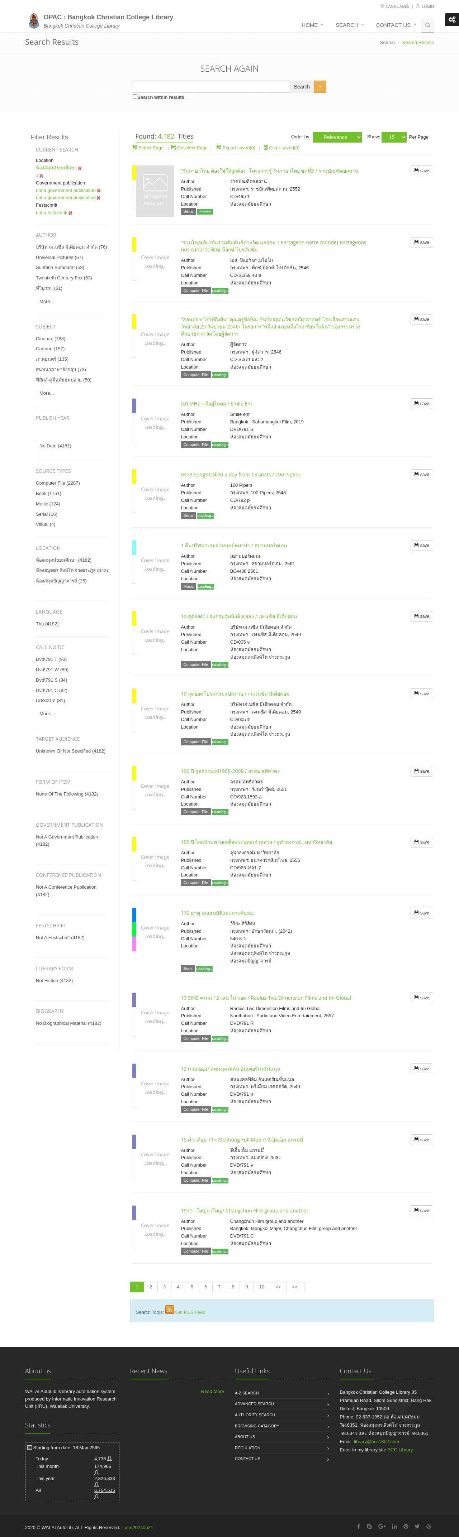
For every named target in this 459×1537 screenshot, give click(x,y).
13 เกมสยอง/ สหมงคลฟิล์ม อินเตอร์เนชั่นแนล (230, 1068)
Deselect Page (189, 147)
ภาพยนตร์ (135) (52, 359)
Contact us (393, 25)
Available (205, 211)
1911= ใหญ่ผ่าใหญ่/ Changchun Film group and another (245, 1210)
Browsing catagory (257, 1426)
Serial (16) (46, 514)
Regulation (247, 1448)
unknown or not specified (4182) (70, 751)
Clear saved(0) (281, 147)
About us (245, 1437)
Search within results (160, 97)
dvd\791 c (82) (51, 690)
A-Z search (247, 1393)
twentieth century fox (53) (64, 277)
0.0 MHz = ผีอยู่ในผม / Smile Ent (216, 403)
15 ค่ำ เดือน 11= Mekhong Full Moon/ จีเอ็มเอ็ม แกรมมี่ (242, 1139)
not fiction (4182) (54, 980)
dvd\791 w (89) (52, 669)
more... (46, 301)
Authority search (255, 1415)
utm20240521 (139, 1527)
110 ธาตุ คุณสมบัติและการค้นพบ (217, 912)
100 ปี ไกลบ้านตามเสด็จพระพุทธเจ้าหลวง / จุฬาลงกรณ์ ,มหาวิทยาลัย (256, 842)
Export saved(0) (239, 147)
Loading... (220, 291)
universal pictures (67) (59, 257)
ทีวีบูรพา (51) (49, 288)
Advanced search (254, 1404)
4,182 (166, 136)
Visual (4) (46, 524)
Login (425, 6)
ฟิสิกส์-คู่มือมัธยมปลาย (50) (63, 380)
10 (261, 1286)
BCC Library (400, 1449)
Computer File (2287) (58, 483)
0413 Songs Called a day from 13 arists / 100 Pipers (240, 474)
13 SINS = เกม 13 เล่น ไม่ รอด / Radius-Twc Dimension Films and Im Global (266, 997)
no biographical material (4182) (68, 1023)
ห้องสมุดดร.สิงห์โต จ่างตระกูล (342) (72, 570)
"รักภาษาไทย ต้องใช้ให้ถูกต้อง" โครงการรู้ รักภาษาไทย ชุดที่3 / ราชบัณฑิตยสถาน (270, 170)
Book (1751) (48, 493)
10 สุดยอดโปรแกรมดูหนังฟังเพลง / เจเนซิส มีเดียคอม (239, 616)
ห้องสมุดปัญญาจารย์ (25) (61, 580)
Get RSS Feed (190, 1312)
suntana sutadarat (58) (60, 267)
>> (278, 1286)
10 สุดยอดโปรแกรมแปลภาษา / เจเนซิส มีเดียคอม (235, 693)
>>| (295, 1286)
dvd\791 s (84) (51, 680)
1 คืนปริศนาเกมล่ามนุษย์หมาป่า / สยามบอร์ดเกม (234, 545)
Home (310, 25)
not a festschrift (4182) (60, 937)
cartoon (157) (50, 348)
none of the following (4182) (67, 794)
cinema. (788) (50, 338)
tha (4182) (47, 623)
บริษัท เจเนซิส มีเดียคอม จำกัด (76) (71, 247)
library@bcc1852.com (376, 1441)
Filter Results (49, 137)
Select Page (148, 147)
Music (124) (48, 503)
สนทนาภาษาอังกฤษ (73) (61, 369)
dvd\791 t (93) (51, 659)
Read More (212, 1391)
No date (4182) (55, 445)
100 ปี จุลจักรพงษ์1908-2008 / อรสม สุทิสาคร (230, 771)
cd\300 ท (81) (50, 700)
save (422, 170)
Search (347, 25)
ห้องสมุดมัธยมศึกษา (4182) (63, 560)
